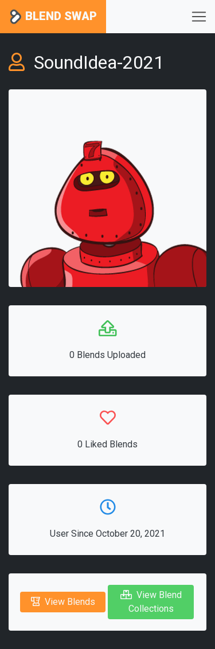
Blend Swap (53, 17)
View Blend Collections (151, 601)
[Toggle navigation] (199, 16)
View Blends (63, 601)
